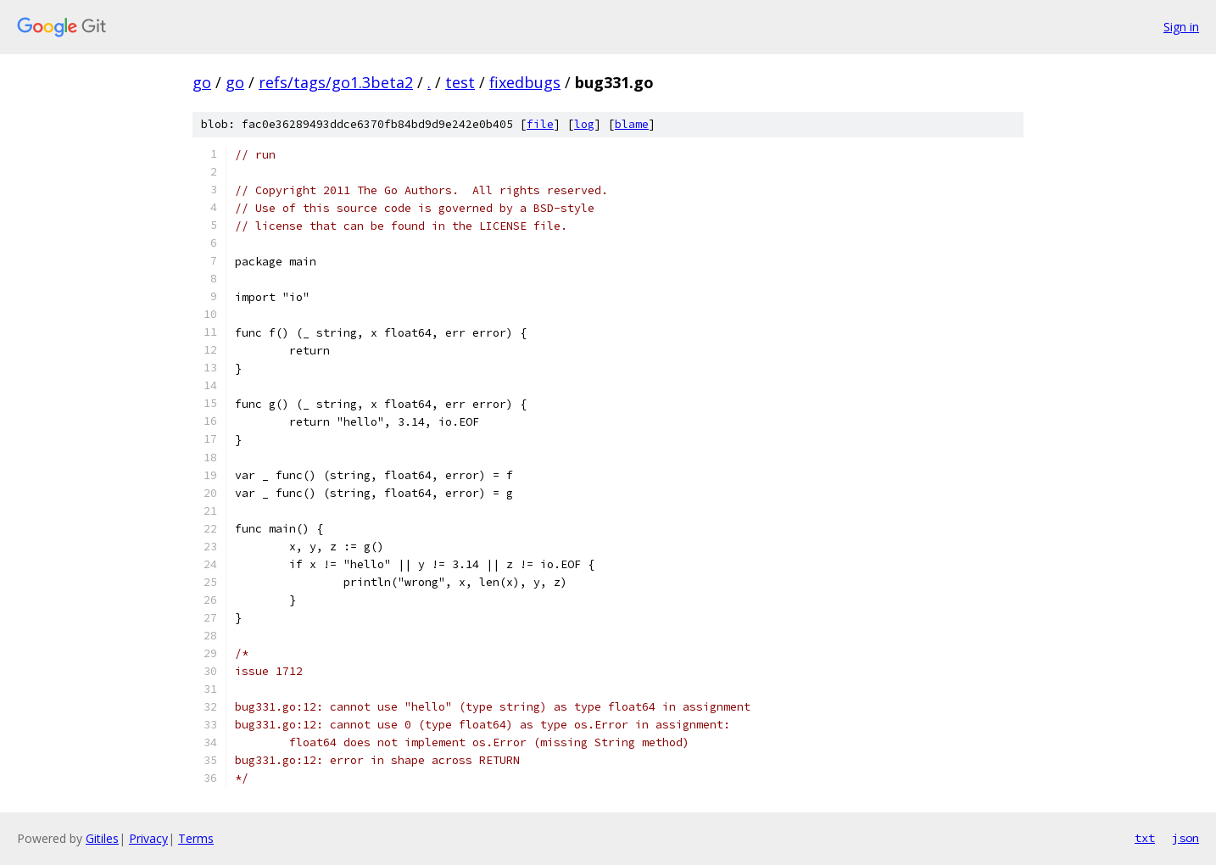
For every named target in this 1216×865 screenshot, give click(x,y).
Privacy (148, 838)
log (584, 124)
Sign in (1181, 27)
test (460, 82)
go (201, 82)
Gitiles (102, 838)
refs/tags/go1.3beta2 (336, 82)
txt (1145, 837)
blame (632, 124)
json (1185, 837)
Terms (196, 838)
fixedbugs (525, 82)
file (540, 124)
